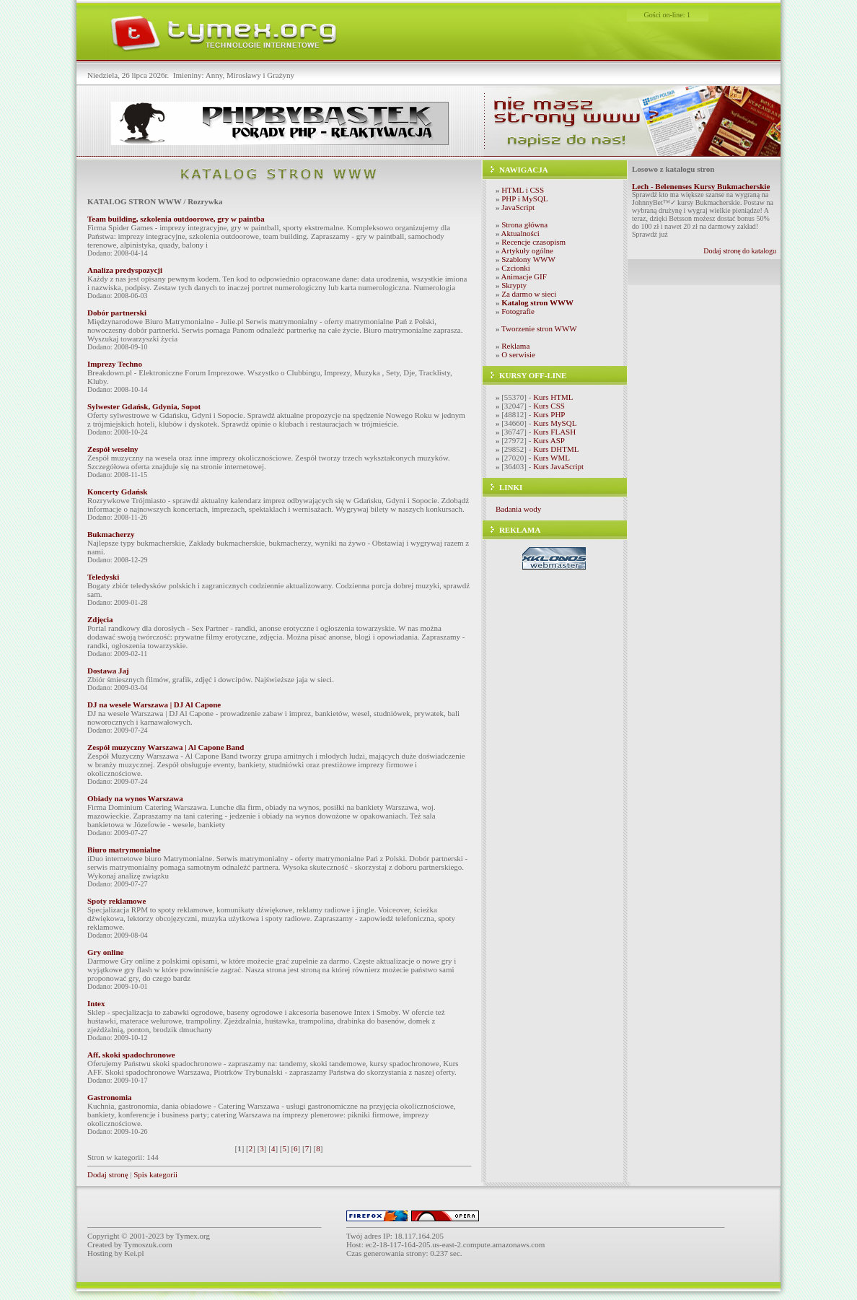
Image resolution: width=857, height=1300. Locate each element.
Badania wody (518, 509)
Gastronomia (109, 1097)
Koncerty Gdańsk (117, 491)
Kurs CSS (549, 405)
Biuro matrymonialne (124, 849)
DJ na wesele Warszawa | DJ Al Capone (154, 704)
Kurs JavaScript (558, 466)
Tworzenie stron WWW (539, 328)
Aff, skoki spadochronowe (131, 1054)
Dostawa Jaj (108, 670)
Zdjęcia (100, 619)
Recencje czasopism (533, 241)
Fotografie (518, 311)
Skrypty (514, 285)
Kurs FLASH (554, 431)
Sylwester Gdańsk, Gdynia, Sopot (144, 406)
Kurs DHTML (556, 449)
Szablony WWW (528, 259)
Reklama (515, 345)
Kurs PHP (549, 414)
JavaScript (518, 207)
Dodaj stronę (107, 1174)
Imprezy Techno (114, 363)
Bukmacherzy (110, 534)
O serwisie (518, 354)
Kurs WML (551, 457)
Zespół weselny (113, 449)
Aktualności (520, 233)
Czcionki (515, 267)
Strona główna (524, 224)
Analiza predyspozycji (124, 270)
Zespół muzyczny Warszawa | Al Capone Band (165, 747)
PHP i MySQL (524, 198)
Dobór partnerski (116, 312)
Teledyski (103, 576)
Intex (96, 1003)
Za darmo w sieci (528, 293)
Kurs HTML (553, 397)
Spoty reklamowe (116, 901)
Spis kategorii (155, 1174)
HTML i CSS (522, 190)
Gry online (105, 952)
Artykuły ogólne (527, 250)
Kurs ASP (549, 440)
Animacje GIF (524, 276)
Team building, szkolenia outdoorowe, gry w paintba (176, 218)
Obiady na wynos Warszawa (135, 798)
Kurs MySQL (554, 423)
